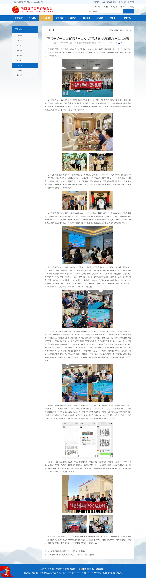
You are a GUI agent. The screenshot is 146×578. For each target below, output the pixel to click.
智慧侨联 (131, 2)
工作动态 (46, 18)
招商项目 (114, 7)
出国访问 (131, 7)
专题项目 (73, 18)
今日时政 (19, 45)
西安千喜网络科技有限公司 (112, 573)
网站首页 (19, 18)
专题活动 (59, 18)
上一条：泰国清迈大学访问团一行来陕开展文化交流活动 (65, 551)
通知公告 (19, 75)
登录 (94, 2)
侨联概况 (32, 18)
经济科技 (19, 60)
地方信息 (19, 50)
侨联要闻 (19, 35)
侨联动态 (19, 40)
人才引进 (105, 7)
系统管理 (123, 2)
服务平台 (113, 18)
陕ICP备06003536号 (72, 569)
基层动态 (86, 18)
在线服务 (100, 18)
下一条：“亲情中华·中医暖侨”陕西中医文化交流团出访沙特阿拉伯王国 (70, 555)
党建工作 (127, 18)
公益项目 (122, 7)
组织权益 (19, 70)
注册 (98, 2)
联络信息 (19, 55)
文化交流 (19, 65)
